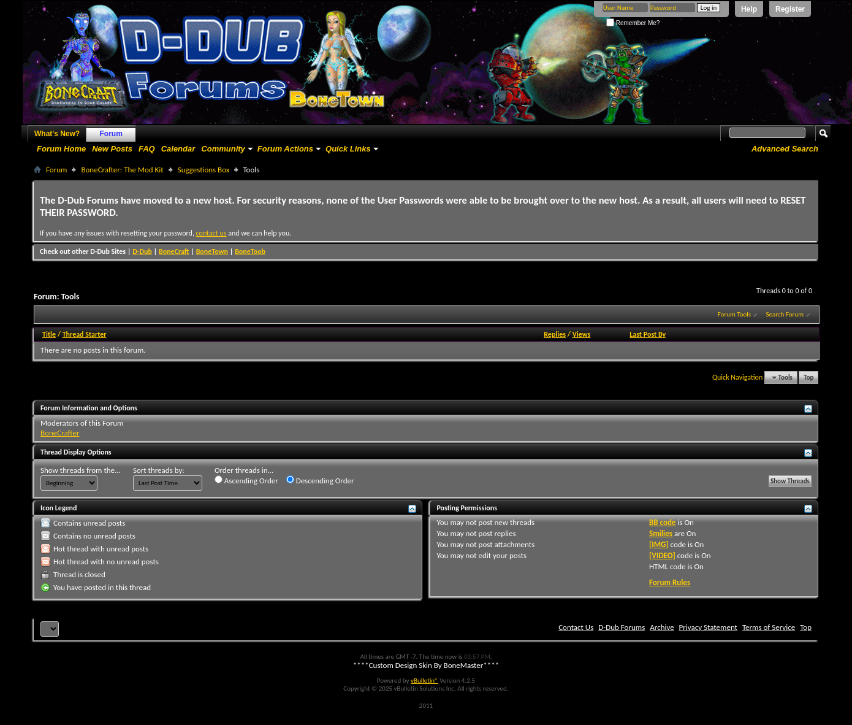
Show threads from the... (80, 470)
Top (808, 378)
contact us (211, 233)
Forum (111, 133)
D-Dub (142, 251)
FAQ (147, 148)
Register (790, 9)
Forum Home (61, 148)
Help (749, 9)
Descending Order (320, 480)
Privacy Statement (708, 627)
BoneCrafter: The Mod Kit (122, 169)
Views (581, 334)
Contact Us (575, 627)
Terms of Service (768, 627)
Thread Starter (85, 334)
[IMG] (659, 544)
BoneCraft (174, 251)
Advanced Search (784, 148)
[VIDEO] (662, 555)
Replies (555, 334)
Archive (662, 627)
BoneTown (212, 251)
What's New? (57, 133)
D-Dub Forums (621, 627)
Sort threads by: (158, 470)
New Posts (112, 148)
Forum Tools (734, 314)
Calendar (178, 148)
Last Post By (647, 334)
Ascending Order (246, 480)
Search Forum (785, 314)
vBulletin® (424, 681)
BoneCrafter (59, 432)
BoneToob (250, 251)
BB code (662, 522)
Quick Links (348, 148)
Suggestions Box (204, 169)
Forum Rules (669, 582)
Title (49, 334)
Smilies (660, 533)
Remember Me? (633, 23)
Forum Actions (285, 148)
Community (223, 148)
